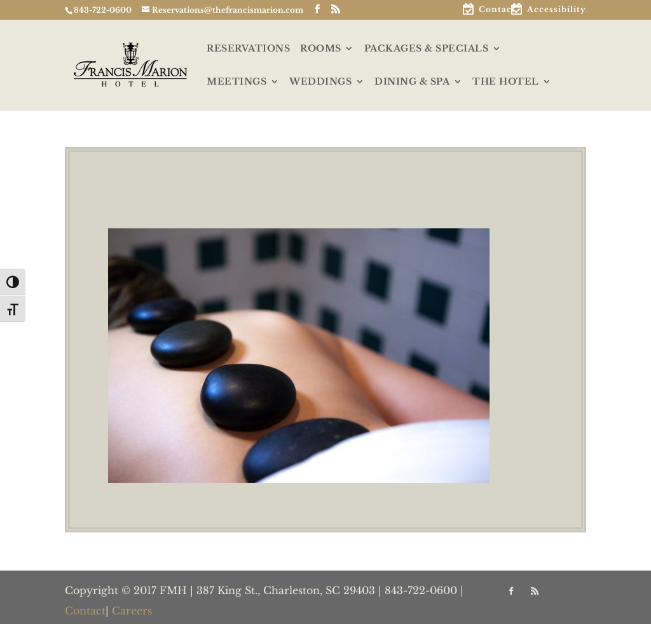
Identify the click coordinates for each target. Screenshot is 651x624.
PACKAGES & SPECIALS (426, 49)
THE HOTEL (505, 82)
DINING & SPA (411, 82)
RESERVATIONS (248, 49)
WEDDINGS (320, 82)
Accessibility (556, 10)
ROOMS (320, 49)
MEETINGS (236, 82)
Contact (497, 10)
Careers (132, 610)
